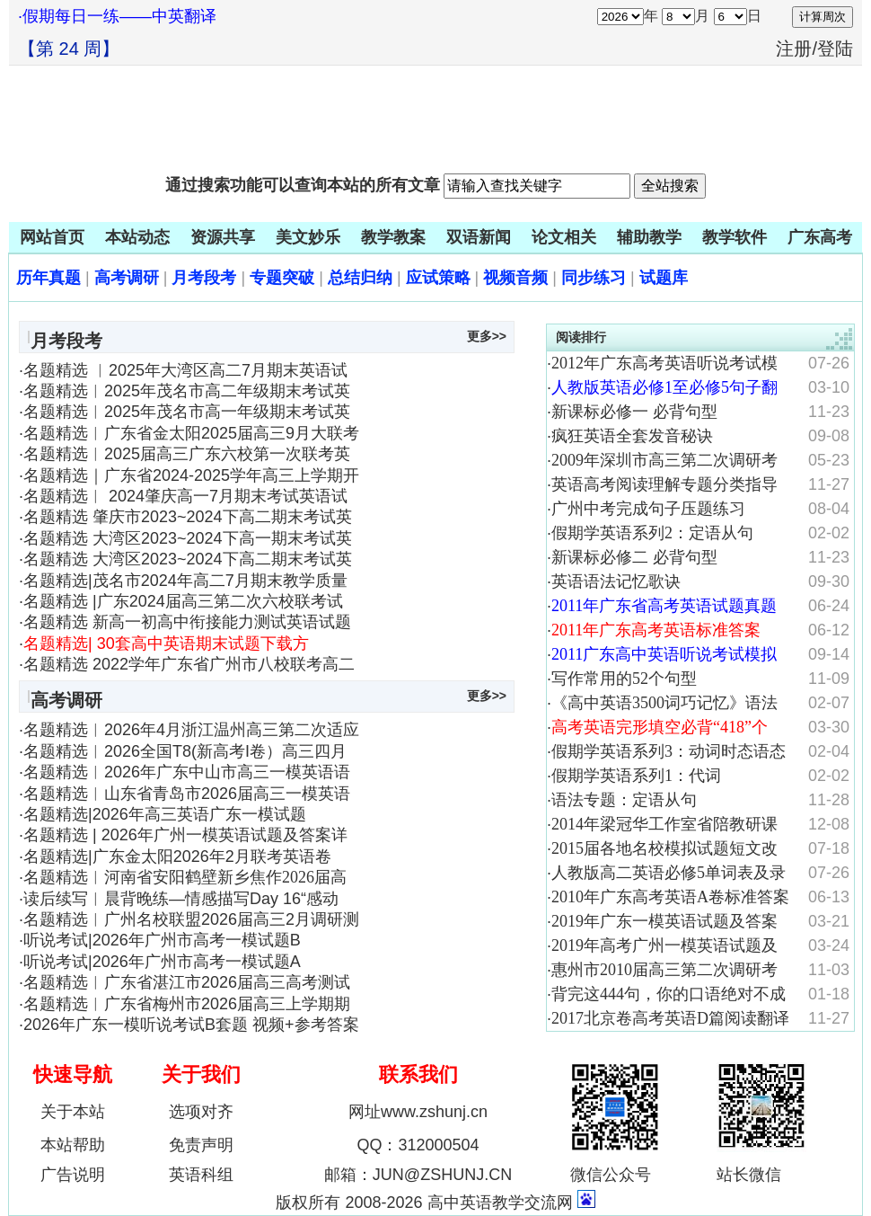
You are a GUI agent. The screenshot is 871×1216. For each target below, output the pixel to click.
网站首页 (52, 237)
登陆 (835, 48)
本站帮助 (72, 1145)
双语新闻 (478, 237)
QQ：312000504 (417, 1145)
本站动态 (137, 237)
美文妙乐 (308, 237)
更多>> (486, 336)
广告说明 (72, 1175)
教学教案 (393, 237)
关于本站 (72, 1112)
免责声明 (201, 1145)
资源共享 (222, 237)
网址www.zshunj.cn (418, 1112)
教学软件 (734, 237)
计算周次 (822, 16)
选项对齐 (201, 1112)
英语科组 (201, 1175)
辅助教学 (649, 237)
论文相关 (564, 237)
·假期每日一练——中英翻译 (117, 16)
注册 (794, 48)
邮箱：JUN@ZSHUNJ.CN (418, 1175)
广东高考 (819, 237)
